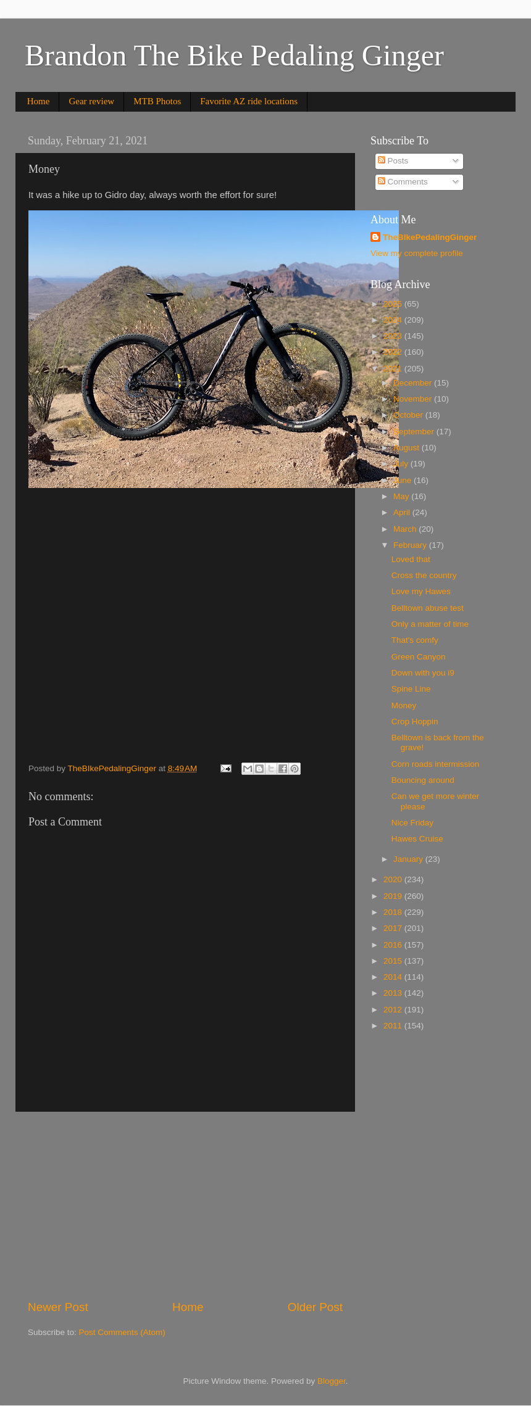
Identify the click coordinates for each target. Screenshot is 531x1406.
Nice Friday (412, 822)
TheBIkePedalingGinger (430, 237)
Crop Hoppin (414, 721)
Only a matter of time (430, 624)
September (415, 431)
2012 (393, 1009)
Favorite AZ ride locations (249, 101)
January (409, 859)
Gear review (91, 101)
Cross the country (424, 575)
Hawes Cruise (417, 838)
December (413, 382)
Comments (403, 181)
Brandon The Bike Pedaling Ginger (234, 55)
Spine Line (411, 688)
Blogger (331, 1381)
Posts (393, 160)
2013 (393, 993)
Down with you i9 (422, 672)
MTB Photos (157, 101)
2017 (393, 928)
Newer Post (58, 1307)
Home (38, 101)
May (402, 496)
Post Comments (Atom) (122, 1332)
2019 (393, 896)
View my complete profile (416, 253)
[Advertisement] (185, 1205)
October (409, 415)
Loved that (410, 559)
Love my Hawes (421, 591)
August (407, 447)
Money (404, 705)
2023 (393, 336)
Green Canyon (418, 656)
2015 (393, 961)
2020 (393, 879)
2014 (393, 977)
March (406, 529)
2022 (393, 352)
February (411, 545)
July (402, 463)
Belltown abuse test (427, 608)
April (402, 512)
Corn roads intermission (435, 764)
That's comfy (414, 640)
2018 (393, 912)
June (403, 480)
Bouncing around (422, 780)
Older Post (315, 1307)
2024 (393, 320)
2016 (393, 944)
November (413, 398)
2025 (393, 303)
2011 (393, 1025)
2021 (393, 368)
